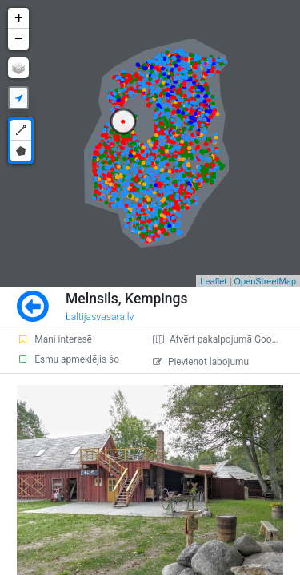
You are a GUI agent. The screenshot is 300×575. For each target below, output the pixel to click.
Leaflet (213, 281)
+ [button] (18, 18)
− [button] (18, 39)
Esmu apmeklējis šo (68, 359)
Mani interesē (54, 339)
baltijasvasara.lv (100, 317)
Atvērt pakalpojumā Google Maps (226, 339)
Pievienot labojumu (201, 361)
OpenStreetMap (265, 281)
